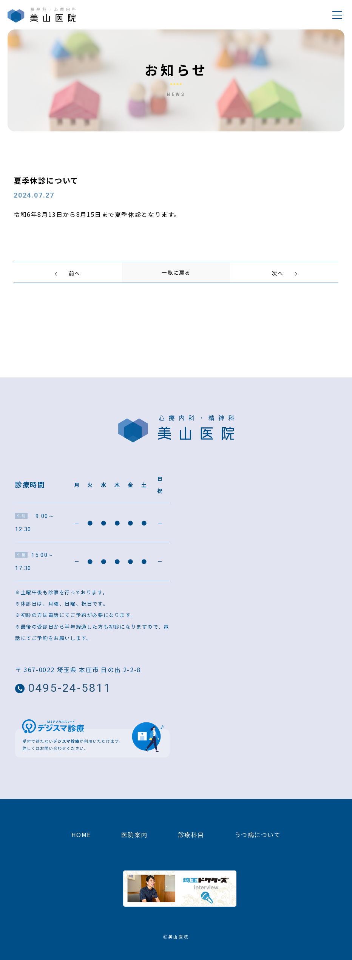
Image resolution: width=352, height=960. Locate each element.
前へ (74, 273)
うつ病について (258, 839)
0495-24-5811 (87, 691)
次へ (277, 273)
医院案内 (134, 839)
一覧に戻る (176, 273)
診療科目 (191, 839)
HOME (81, 839)
